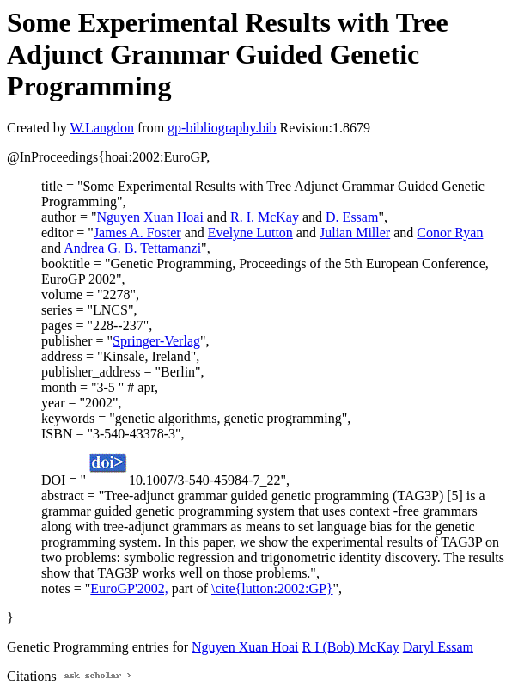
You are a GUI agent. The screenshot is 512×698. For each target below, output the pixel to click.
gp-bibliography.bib (222, 127)
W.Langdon (102, 127)
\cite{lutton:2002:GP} (272, 588)
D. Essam (352, 217)
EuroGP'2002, (129, 588)
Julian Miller (355, 232)
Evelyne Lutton (250, 232)
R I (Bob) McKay (350, 647)
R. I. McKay (264, 217)
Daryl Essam (438, 647)
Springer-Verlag (156, 341)
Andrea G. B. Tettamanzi (132, 248)
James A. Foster (137, 232)
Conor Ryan (450, 232)
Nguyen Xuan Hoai (149, 217)
